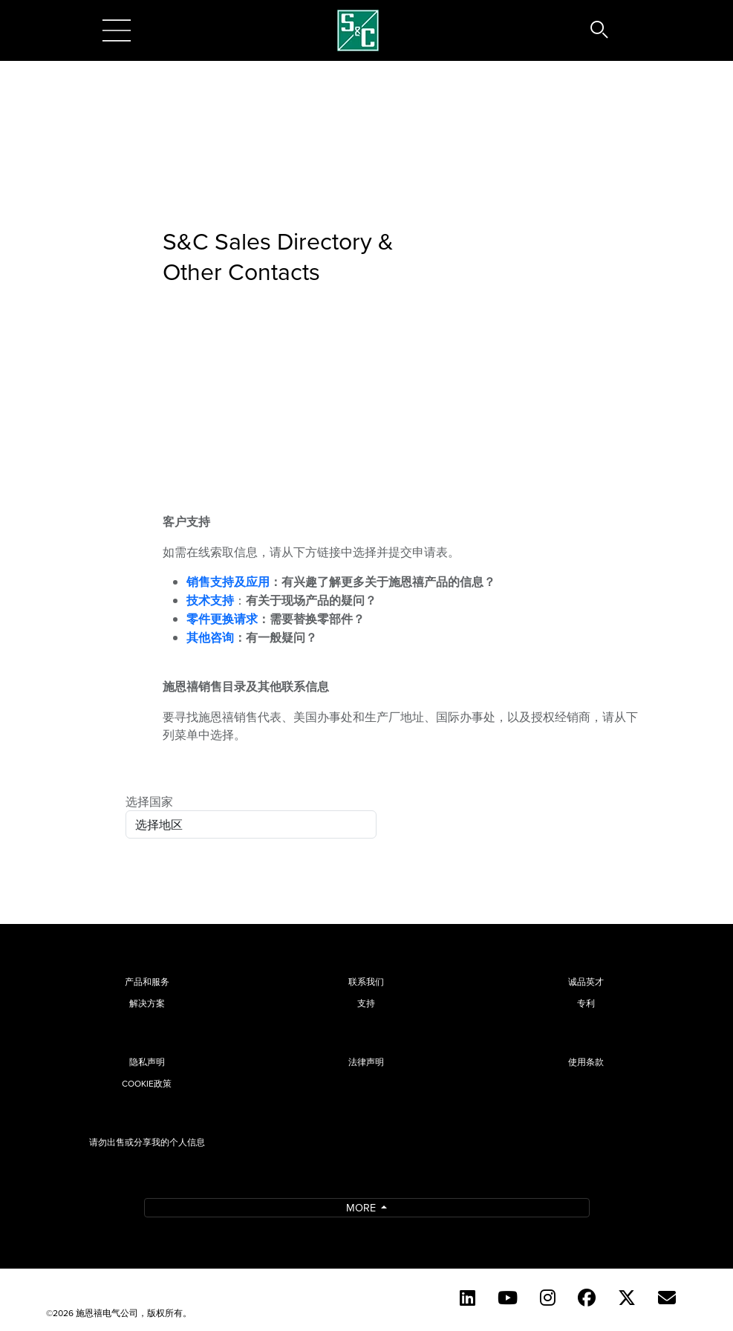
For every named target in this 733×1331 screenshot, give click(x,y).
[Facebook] (587, 1297)
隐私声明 (147, 1061)
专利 (586, 1003)
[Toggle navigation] (116, 30)
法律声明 (366, 1061)
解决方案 (147, 1003)
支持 (366, 1003)
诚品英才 (586, 981)
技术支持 (210, 600)
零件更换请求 (222, 619)
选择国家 (149, 801)
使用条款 (586, 1061)
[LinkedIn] (467, 1297)
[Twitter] (627, 1297)
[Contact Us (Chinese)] (667, 1297)
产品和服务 (147, 981)
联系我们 (366, 981)
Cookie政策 (147, 1083)
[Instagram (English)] (548, 1297)
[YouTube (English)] (508, 1297)
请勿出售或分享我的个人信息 (147, 1142)
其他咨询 (210, 637)
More (362, 1207)
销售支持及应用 (228, 581)
